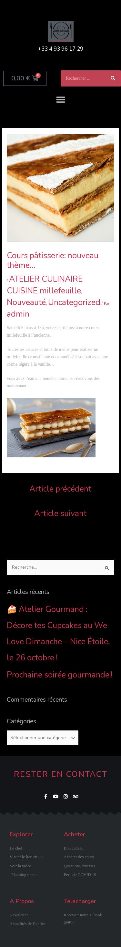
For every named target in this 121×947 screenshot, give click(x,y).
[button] (60, 99)
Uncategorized (74, 302)
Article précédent (60, 489)
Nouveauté (26, 302)
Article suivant (60, 513)
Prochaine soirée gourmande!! (60, 674)
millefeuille (60, 290)
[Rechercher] (113, 78)
